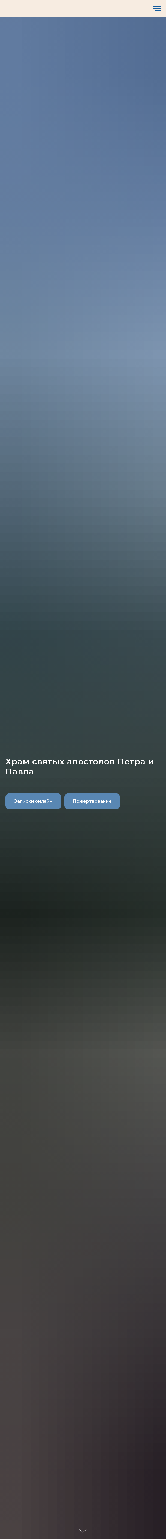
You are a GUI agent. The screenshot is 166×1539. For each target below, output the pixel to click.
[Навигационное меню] (157, 8)
